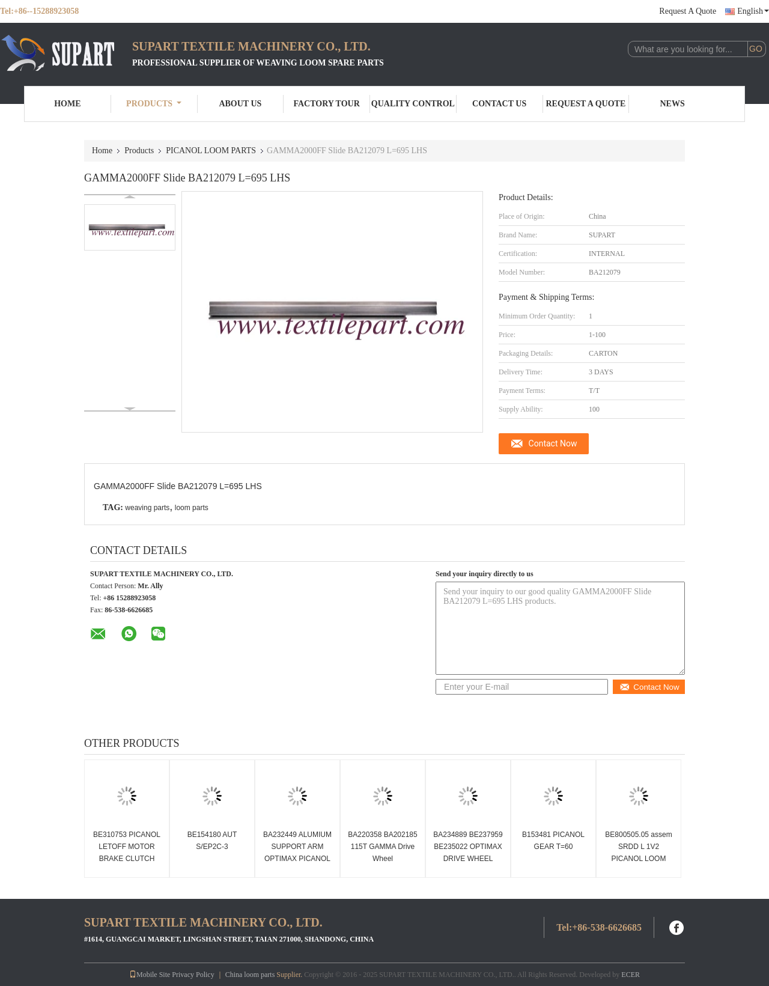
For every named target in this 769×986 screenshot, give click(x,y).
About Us (240, 103)
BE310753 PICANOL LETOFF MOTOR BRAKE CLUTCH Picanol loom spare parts (126, 858)
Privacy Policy (193, 974)
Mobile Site (149, 974)
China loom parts (250, 974)
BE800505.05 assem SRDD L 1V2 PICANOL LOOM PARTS (638, 852)
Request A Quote (687, 11)
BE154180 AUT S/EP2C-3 (212, 840)
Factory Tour (326, 103)
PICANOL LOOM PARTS (211, 150)
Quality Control (413, 103)
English (753, 11)
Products (153, 103)
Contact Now (553, 443)
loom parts (191, 508)
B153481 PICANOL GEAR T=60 (553, 840)
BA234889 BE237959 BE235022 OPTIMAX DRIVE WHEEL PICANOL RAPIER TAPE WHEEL (467, 858)
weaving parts (147, 508)
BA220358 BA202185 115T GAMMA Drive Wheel (382, 846)
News (672, 103)
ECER (630, 974)
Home (67, 103)
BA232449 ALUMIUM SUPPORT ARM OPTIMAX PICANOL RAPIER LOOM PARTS (297, 858)
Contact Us (499, 103)
